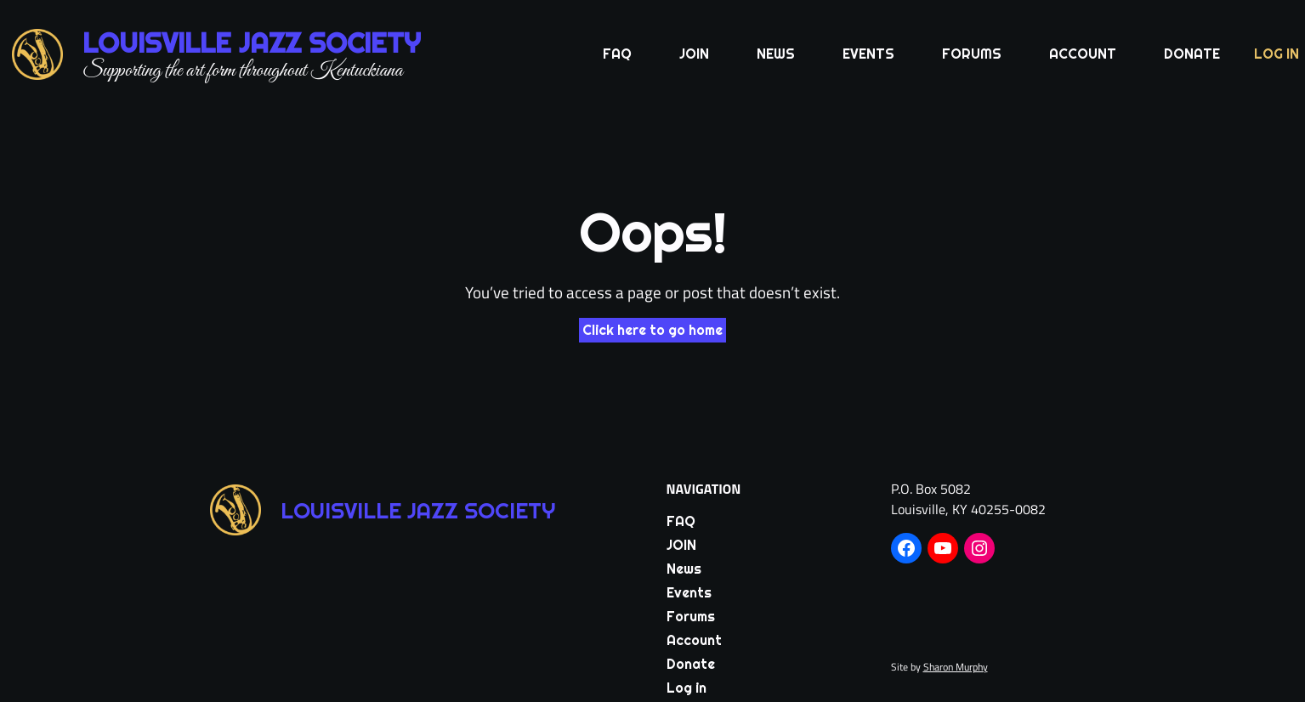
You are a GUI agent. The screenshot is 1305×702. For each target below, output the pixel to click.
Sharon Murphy (955, 667)
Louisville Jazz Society (251, 42)
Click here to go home (652, 330)
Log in (1276, 54)
